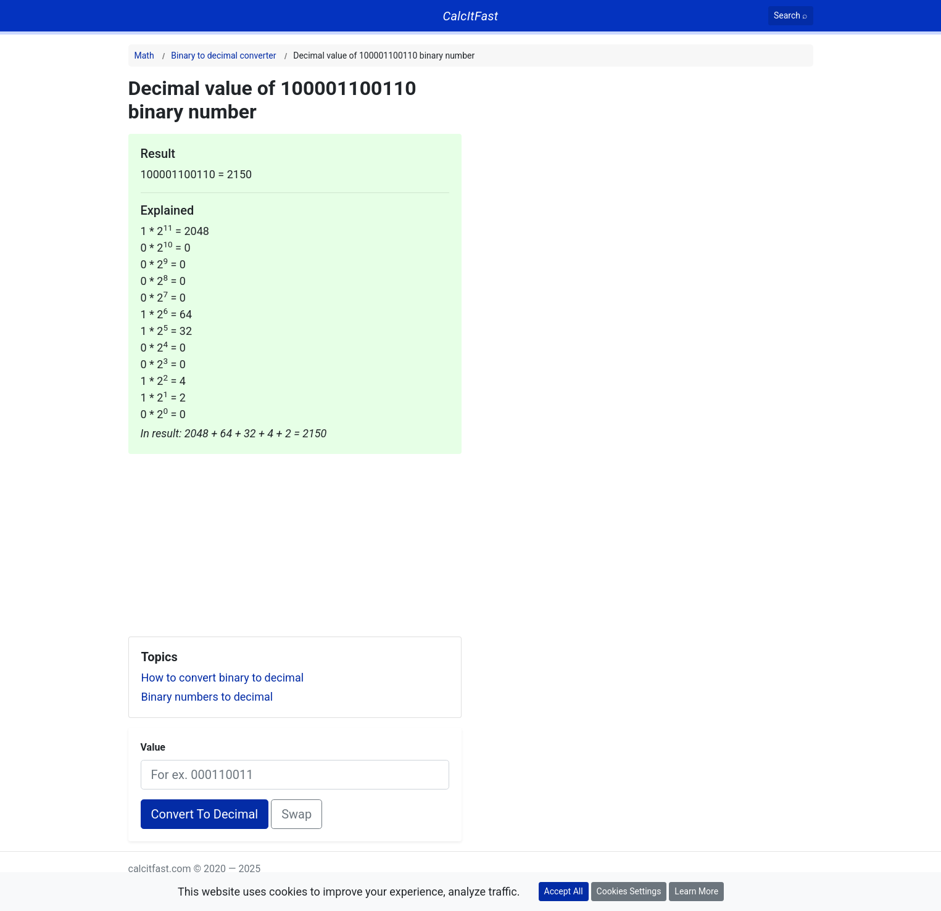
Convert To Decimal (205, 814)
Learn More (696, 891)
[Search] (790, 15)
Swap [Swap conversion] (296, 814)
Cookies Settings (629, 891)
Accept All (563, 891)
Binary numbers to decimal (207, 696)
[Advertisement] (295, 540)
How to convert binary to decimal (222, 677)
